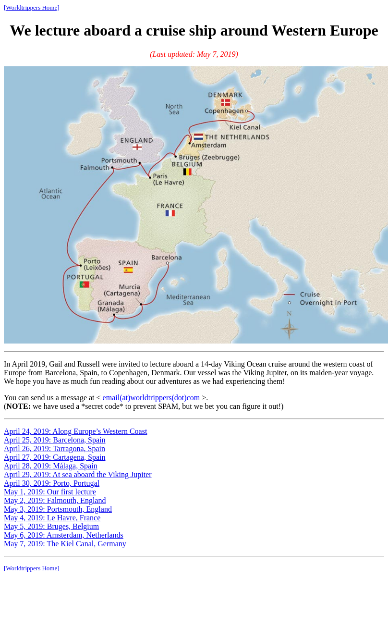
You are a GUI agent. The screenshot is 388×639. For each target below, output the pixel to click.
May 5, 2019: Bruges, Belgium (51, 526)
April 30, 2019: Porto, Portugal (51, 483)
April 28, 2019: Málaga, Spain (50, 466)
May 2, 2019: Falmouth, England (55, 500)
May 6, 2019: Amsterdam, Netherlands (63, 535)
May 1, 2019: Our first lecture (50, 492)
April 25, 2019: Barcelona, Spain (55, 440)
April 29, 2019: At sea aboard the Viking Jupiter (78, 474)
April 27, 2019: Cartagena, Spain (55, 457)
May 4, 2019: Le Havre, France (52, 518)
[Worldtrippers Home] (32, 7)
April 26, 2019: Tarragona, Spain (54, 448)
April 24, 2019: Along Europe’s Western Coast (75, 431)
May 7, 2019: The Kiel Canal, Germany (65, 544)
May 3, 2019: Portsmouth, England (58, 509)
